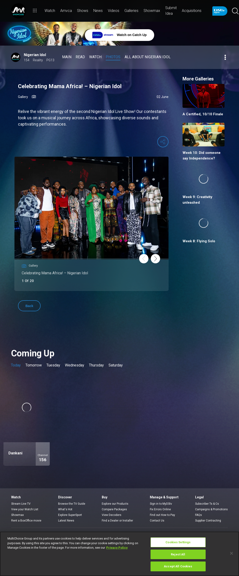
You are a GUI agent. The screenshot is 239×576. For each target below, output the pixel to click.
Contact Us (157, 520)
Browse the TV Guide (71, 503)
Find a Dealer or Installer (117, 520)
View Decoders (111, 515)
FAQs (198, 515)
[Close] (231, 553)
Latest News (66, 520)
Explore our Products (115, 503)
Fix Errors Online (160, 509)
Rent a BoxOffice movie (26, 520)
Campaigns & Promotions (211, 509)
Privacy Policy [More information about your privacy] (117, 547)
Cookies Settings (177, 542)
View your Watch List (24, 509)
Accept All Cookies (178, 566)
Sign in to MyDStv (161, 503)
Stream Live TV (21, 503)
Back (29, 306)
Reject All (178, 554)
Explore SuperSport (70, 515)
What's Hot (65, 509)
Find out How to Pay (162, 515)
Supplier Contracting (208, 520)
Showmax (17, 515)
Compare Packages (114, 509)
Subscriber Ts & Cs (207, 503)
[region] (119, 554)
